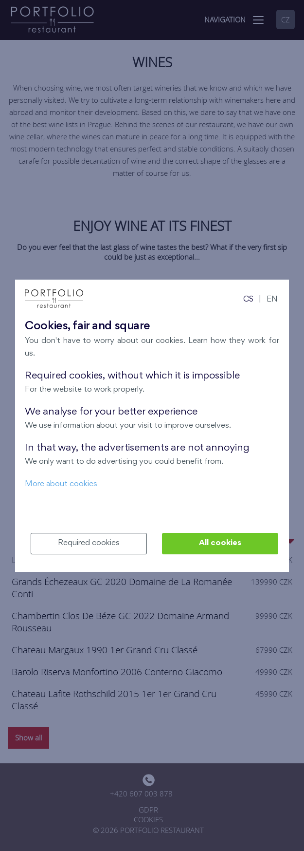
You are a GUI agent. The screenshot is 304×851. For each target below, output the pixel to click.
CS (248, 299)
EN (272, 299)
